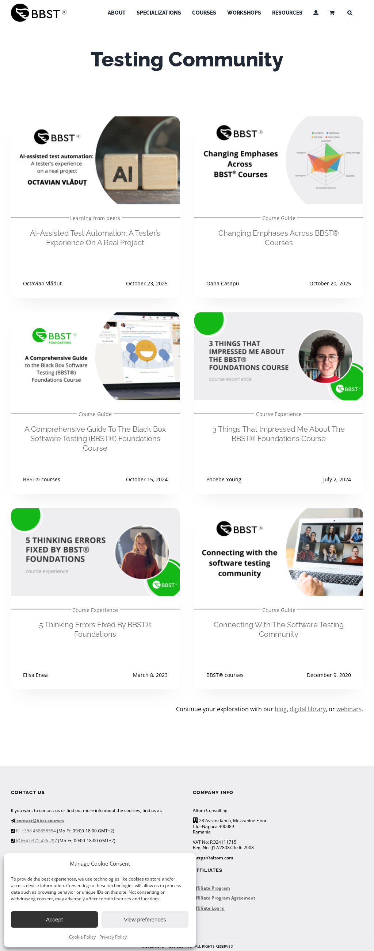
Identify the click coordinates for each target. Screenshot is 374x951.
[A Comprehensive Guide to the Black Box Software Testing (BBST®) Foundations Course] (95, 317)
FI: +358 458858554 (35, 831)
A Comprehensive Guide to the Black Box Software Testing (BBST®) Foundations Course (95, 439)
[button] (349, 13)
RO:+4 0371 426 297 (36, 841)
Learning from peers (95, 218)
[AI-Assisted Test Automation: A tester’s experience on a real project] (95, 122)
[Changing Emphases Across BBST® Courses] (278, 122)
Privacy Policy (113, 937)
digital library (308, 709)
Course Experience (279, 414)
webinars (349, 709)
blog (281, 709)
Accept (54, 919)
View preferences (145, 919)
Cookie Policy (82, 937)
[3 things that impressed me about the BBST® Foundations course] (278, 317)
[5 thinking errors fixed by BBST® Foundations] (95, 513)
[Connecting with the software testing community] (278, 513)
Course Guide (278, 218)
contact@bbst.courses (39, 820)
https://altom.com (213, 858)
